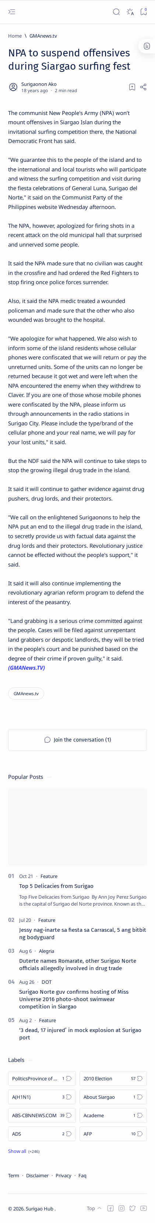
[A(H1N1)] (42, 1097)
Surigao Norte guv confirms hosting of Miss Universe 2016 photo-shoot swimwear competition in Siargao (73, 999)
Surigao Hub (40, 1208)
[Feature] (48, 876)
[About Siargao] (113, 1097)
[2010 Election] (113, 1078)
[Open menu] (11, 12)
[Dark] (129, 12)
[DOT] (47, 982)
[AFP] (113, 1133)
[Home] (15, 35)
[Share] (143, 87)
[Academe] (113, 1115)
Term (13, 1175)
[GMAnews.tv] (43, 35)
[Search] (116, 12)
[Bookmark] (143, 12)
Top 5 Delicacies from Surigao (56, 886)
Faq (82, 1175)
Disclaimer (37, 1175)
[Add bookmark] (132, 87)
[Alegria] (46, 951)
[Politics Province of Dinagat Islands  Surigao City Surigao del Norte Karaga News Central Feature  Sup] (42, 1078)
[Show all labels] (23, 1151)
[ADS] (42, 1133)
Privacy (63, 1175)
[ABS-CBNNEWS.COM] (42, 1115)
